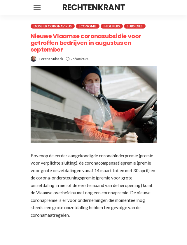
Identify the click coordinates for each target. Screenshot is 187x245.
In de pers (112, 26)
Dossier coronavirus (53, 26)
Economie (88, 26)
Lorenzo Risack (51, 59)
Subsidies (135, 26)
